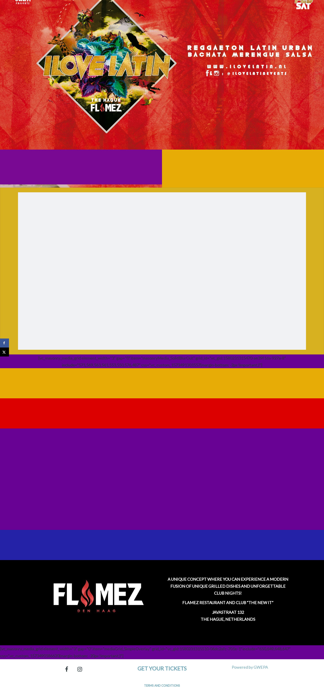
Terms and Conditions (162, 685)
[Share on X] (4, 352)
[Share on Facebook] (4, 343)
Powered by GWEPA (250, 667)
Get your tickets (162, 668)
